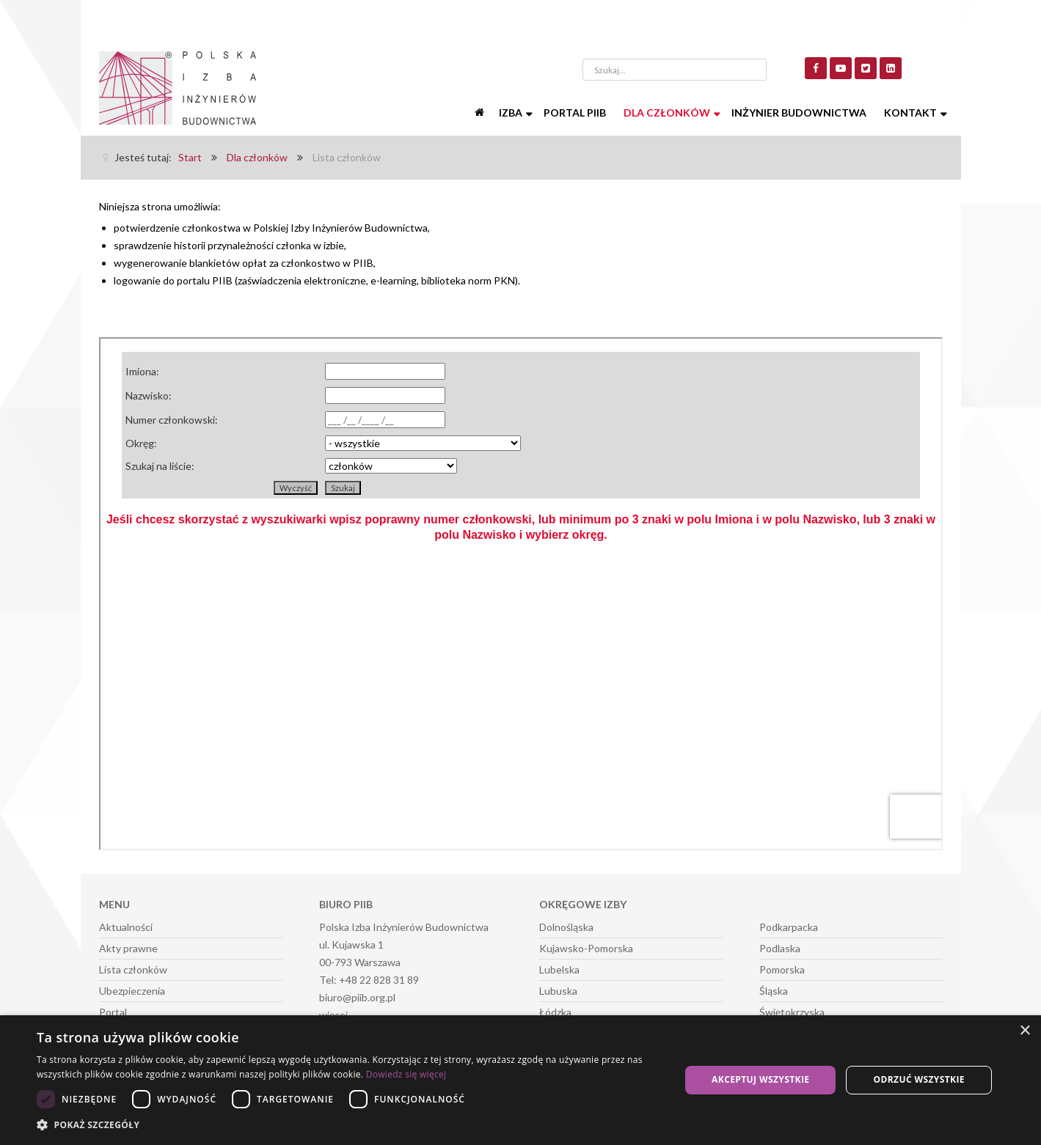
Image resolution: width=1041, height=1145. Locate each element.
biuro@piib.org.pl (357, 997)
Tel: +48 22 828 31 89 (369, 979)
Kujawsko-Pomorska (586, 948)
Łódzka (555, 1012)
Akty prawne (128, 948)
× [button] (1024, 1031)
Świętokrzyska (792, 1012)
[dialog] (520, 1080)
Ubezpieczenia (132, 990)
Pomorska (782, 969)
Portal (113, 1012)
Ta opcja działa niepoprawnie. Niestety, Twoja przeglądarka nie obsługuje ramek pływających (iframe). (521, 593)
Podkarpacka (788, 927)
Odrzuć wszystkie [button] (919, 1079)
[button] (349, 1125)
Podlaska (779, 948)
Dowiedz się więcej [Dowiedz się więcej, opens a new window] (406, 1074)
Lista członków (133, 969)
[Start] (481, 113)
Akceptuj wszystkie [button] (760, 1079)
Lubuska (558, 990)
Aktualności (126, 927)
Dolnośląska (566, 927)
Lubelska (559, 969)
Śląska (773, 990)
